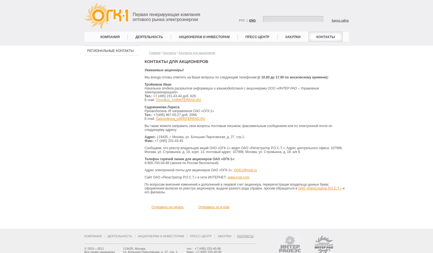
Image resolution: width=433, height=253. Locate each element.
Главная (155, 52)
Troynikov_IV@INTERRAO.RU (178, 100)
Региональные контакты (110, 51)
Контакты (325, 37)
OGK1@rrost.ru (245, 170)
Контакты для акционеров (197, 52)
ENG (252, 20)
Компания (110, 37)
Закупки (293, 37)
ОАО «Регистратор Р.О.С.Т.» (320, 188)
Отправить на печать (168, 207)
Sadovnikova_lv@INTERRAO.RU (180, 119)
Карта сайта (340, 20)
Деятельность (149, 37)
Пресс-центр (257, 37)
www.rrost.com (238, 177)
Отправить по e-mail (214, 207)
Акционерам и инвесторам (204, 37)
